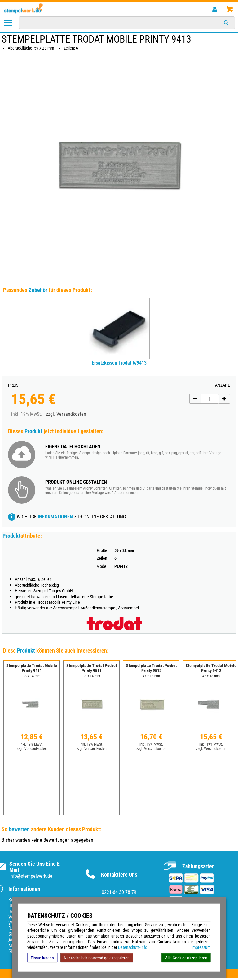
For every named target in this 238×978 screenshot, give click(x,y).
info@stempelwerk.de (30, 876)
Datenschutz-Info (132, 947)
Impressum (201, 947)
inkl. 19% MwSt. (31, 744)
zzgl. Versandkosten (66, 414)
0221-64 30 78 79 (119, 892)
